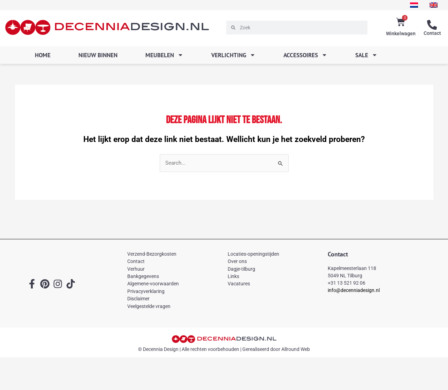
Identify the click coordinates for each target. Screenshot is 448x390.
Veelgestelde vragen (148, 306)
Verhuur (136, 269)
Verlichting (233, 54)
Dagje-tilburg (241, 269)
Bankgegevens (143, 276)
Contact (432, 33)
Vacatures (239, 284)
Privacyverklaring (146, 291)
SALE (366, 54)
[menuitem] (414, 5)
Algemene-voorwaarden (153, 284)
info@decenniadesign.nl (354, 290)
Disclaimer (138, 298)
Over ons (237, 261)
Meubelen (164, 54)
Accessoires (305, 54)
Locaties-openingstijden (253, 254)
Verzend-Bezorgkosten (151, 254)
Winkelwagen (401, 33)
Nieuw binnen (97, 55)
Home (43, 55)
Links (233, 276)
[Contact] (432, 25)
